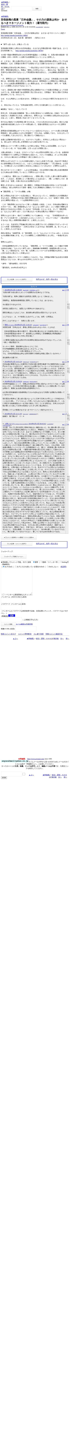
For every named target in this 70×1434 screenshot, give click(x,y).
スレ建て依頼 (39, 639)
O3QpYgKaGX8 (6, 425)
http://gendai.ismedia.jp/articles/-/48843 (14, 35)
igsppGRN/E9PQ (39, 27)
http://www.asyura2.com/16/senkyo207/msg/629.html (12, 25)
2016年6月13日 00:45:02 (37, 424)
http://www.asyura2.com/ (35, 764)
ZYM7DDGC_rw (33, 290)
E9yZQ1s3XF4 (33, 381)
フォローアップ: (7, 551)
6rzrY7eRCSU (43, 325)
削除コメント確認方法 (54, 639)
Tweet (3, 29)
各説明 (63, 567)
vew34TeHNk (50, 424)
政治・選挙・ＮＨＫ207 (5, 6)
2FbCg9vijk (25, 414)
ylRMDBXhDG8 (32, 414)
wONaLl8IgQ (36, 325)
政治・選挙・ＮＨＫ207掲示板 (47, 644)
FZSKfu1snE (26, 381)
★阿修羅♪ (5, 2)
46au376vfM (25, 290)
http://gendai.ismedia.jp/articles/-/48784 (29, 51)
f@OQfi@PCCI (33, 361)
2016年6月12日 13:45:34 (23, 325)
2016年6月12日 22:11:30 (13, 414)
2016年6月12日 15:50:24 (13, 381)
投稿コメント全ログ (8, 639)
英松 (9, 325)
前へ (67, 644)
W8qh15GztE (26, 361)
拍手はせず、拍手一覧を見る (47, 279)
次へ (62, 644)
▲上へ (15, 644)
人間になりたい (16, 424)
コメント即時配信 (24, 639)
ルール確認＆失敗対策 (24, 629)
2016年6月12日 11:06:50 (13, 290)
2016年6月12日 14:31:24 (13, 362)
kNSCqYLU (46, 27)
